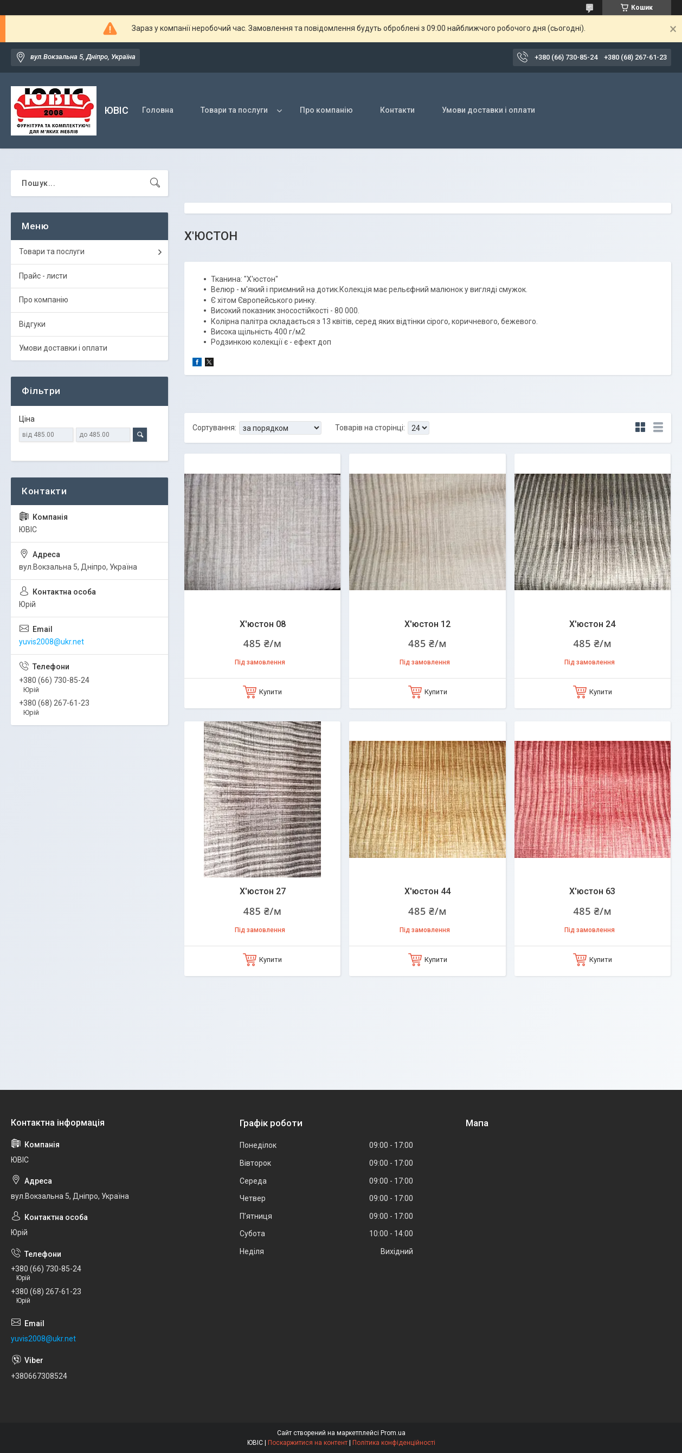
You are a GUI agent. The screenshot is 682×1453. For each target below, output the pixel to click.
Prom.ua (393, 1433)
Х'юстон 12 (427, 624)
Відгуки (32, 324)
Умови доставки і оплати (488, 110)
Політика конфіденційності (393, 1442)
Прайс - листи (43, 276)
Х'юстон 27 (263, 891)
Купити (270, 692)
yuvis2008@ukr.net (51, 641)
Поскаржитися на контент (308, 1442)
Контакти (397, 110)
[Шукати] (155, 183)
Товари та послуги (234, 110)
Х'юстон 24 (592, 624)
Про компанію (326, 110)
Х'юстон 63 (592, 891)
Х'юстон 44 (427, 891)
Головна (157, 110)
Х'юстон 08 (263, 624)
